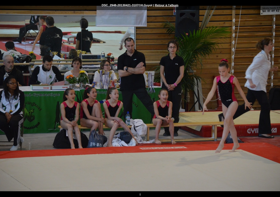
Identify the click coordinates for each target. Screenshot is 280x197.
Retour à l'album (166, 5)
